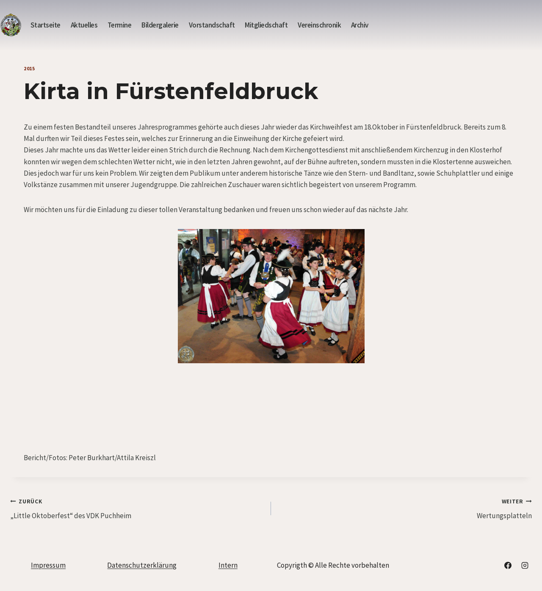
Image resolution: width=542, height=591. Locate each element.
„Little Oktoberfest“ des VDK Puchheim (137, 508)
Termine (120, 25)
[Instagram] (524, 565)
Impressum (48, 565)
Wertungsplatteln (405, 508)
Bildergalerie (160, 25)
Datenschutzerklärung (142, 565)
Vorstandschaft (212, 25)
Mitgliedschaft (266, 25)
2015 (29, 68)
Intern (228, 565)
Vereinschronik (319, 25)
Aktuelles (84, 25)
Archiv (359, 25)
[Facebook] (508, 565)
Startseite (45, 25)
